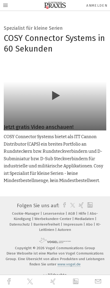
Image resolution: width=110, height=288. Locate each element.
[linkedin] (76, 281)
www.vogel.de (69, 264)
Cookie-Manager (26, 213)
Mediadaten (85, 219)
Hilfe (82, 213)
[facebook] (9, 281)
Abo (90, 224)
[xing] (53, 281)
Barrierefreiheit (47, 224)
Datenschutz (20, 224)
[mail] (99, 281)
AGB (72, 213)
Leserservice (54, 213)
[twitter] (30, 281)
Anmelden (96, 5)
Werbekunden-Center (53, 219)
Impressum (73, 224)
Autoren (64, 229)
